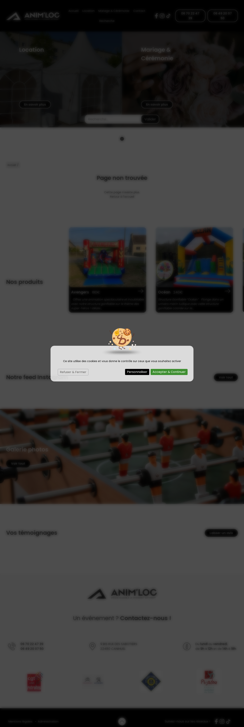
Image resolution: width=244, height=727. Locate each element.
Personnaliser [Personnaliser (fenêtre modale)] (137, 372)
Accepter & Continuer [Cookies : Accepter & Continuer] (169, 372)
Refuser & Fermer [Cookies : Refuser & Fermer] (73, 372)
